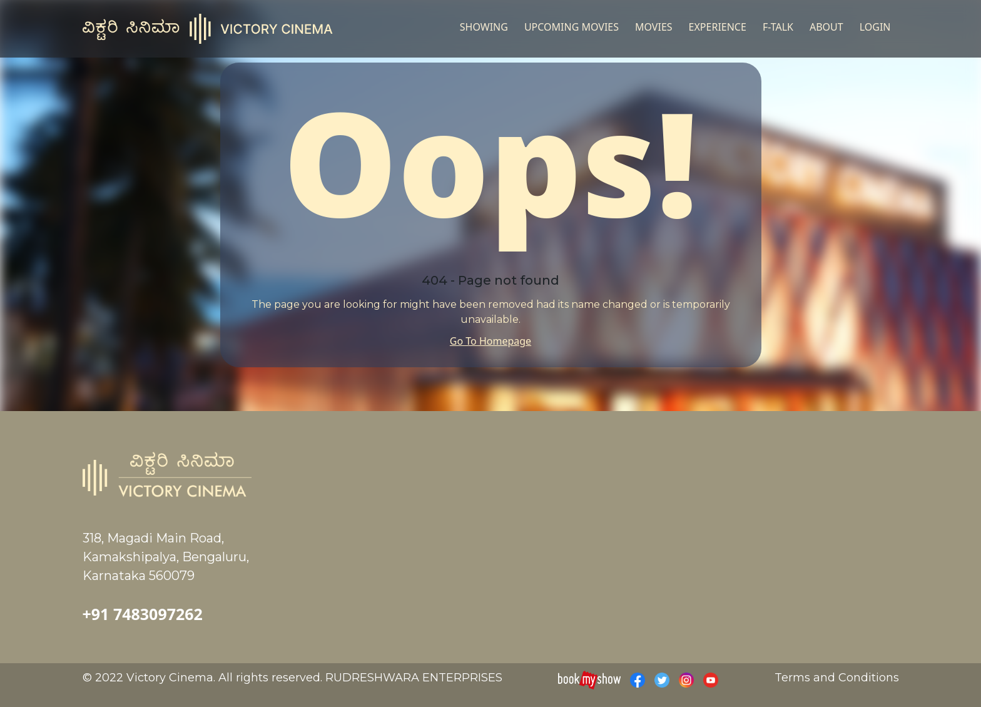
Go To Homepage (490, 341)
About (826, 27)
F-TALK (778, 27)
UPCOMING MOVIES (571, 27)
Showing (484, 27)
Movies (654, 27)
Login (875, 27)
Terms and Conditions (837, 677)
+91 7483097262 (143, 613)
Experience (717, 27)
